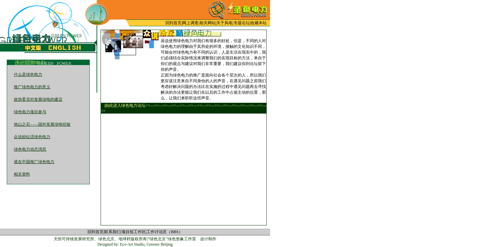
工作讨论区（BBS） (164, 231)
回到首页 (173, 23)
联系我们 (112, 231)
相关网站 (207, 23)
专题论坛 (242, 23)
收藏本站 (258, 23)
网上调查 (190, 23)
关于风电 (224, 23)
